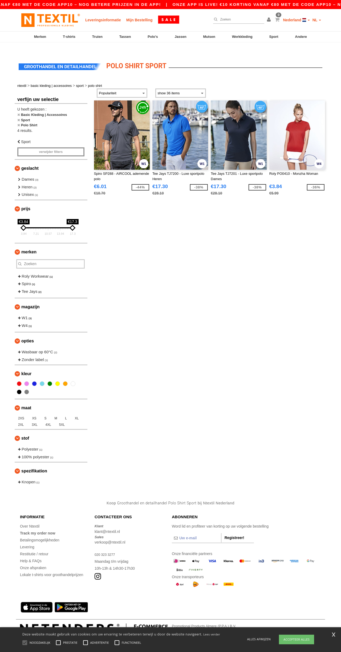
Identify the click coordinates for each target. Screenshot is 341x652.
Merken (40, 37)
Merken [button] (28, 242)
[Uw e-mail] (196, 529)
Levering (27, 538)
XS (34, 409)
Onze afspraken (33, 559)
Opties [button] (27, 332)
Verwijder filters (51, 143)
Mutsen (209, 37)
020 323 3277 (106, 545)
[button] (269, 20)
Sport (273, 37)
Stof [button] (25, 429)
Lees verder (211, 634)
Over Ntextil (29, 517)
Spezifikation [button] (34, 462)
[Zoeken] (237, 19)
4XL (48, 416)
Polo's (153, 37)
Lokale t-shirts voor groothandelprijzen (51, 566)
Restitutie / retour (34, 545)
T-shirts (69, 37)
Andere (301, 37)
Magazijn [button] (30, 297)
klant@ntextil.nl (107, 522)
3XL (34, 416)
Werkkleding (242, 37)
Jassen (180, 37)
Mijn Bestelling (139, 20)
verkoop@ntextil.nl (110, 533)
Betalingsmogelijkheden (39, 531)
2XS (21, 409)
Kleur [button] (26, 364)
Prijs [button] (25, 199)
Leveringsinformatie (103, 20)
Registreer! (234, 529)
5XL (62, 416)
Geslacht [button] (30, 159)
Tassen (125, 37)
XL (77, 409)
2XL (21, 416)
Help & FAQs (31, 552)
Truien (97, 37)
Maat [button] (26, 398)
